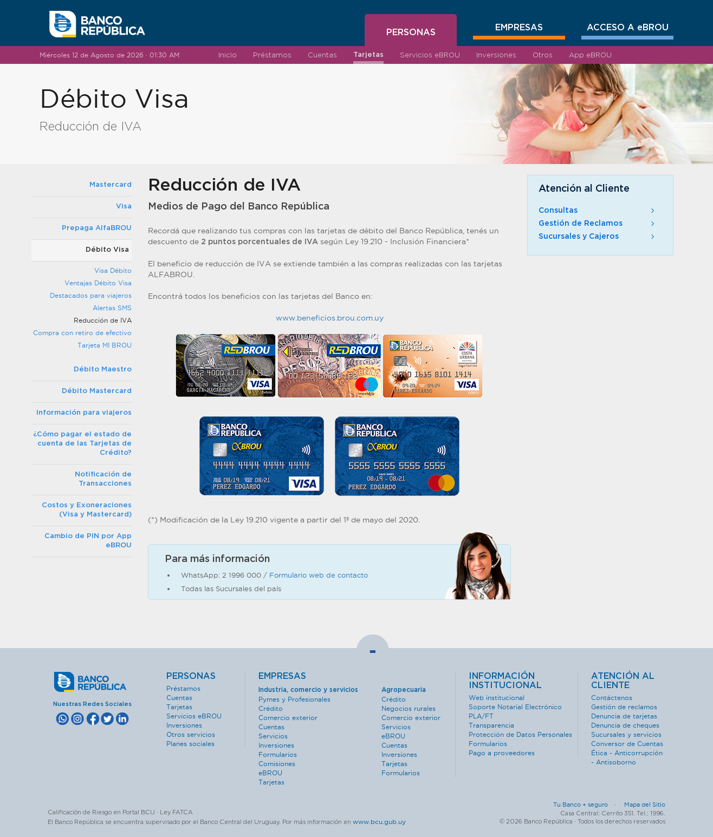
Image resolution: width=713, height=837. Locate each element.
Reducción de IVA (103, 320)
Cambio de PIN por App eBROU (88, 541)
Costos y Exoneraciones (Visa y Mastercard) (87, 510)
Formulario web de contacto (318, 575)
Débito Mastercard (97, 391)
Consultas (598, 210)
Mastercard (110, 184)
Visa (124, 206)
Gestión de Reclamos (598, 223)
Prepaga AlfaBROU (97, 228)
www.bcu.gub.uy (379, 821)
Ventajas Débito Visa (98, 282)
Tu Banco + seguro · (588, 804)
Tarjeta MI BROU (104, 345)
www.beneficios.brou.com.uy (330, 317)
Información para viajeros (84, 412)
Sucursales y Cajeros (598, 236)
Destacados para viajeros (91, 295)
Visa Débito (113, 270)
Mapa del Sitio (644, 804)
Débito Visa (107, 249)
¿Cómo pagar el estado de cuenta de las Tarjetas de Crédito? (82, 443)
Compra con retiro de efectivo (82, 332)
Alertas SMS (112, 307)
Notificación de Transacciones (103, 479)
